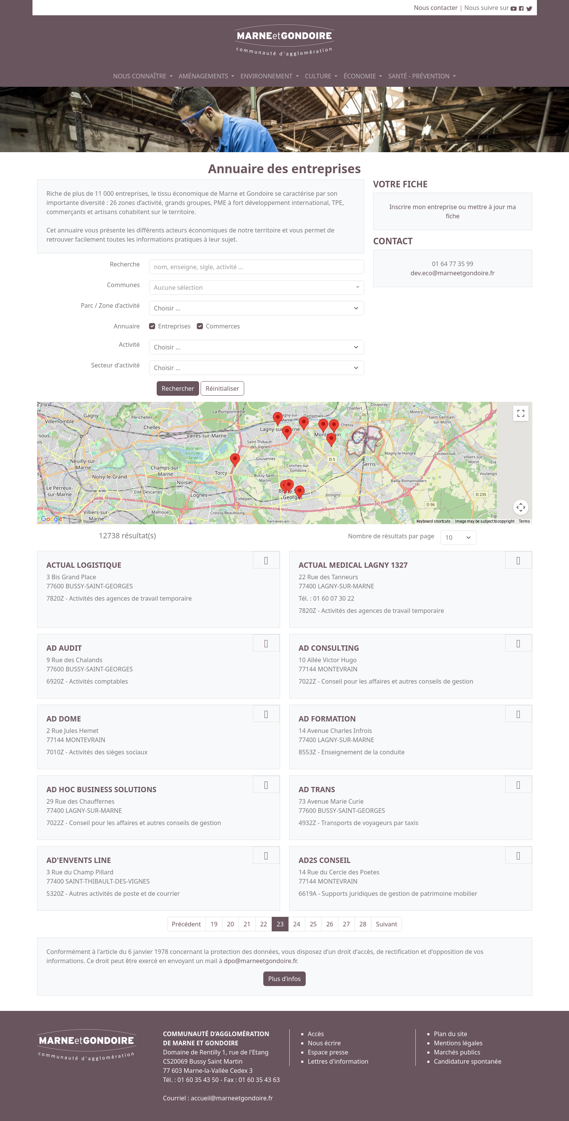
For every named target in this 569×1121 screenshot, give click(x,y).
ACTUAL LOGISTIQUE (84, 565)
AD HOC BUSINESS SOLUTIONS (102, 789)
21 (246, 924)
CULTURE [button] (319, 76)
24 (296, 924)
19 (214, 924)
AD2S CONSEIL (325, 860)
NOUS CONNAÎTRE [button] (140, 76)
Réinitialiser (222, 388)
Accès (316, 1034)
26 (329, 924)
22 (263, 924)
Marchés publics (457, 1052)
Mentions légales (458, 1043)
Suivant (386, 924)
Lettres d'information (338, 1061)
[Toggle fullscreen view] (520, 413)
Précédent (186, 924)
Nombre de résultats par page (391, 536)
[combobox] (256, 287)
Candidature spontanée (468, 1061)
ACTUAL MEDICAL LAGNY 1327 (353, 565)
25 (313, 924)
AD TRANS (317, 789)
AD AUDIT (64, 648)
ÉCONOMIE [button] (361, 76)
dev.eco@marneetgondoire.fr (452, 273)
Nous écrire (324, 1043)
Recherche (124, 264)
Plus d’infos (284, 979)
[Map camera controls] (520, 507)
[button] (278, 419)
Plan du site (450, 1034)
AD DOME (64, 718)
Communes (123, 285)
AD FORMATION (327, 718)
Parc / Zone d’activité (110, 305)
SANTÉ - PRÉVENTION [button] (419, 76)
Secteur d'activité (115, 365)
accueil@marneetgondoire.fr (232, 1098)
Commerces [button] (218, 326)
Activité (129, 344)
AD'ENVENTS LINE (79, 860)
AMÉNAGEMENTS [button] (204, 76)
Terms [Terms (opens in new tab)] (524, 521)
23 (280, 924)
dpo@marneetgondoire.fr (260, 961)
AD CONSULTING (329, 648)
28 (363, 924)
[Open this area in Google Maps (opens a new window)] (51, 519)
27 (346, 924)
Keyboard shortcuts (434, 521)
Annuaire (127, 326)
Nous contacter (436, 7)
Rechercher (178, 388)
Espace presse (328, 1052)
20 (230, 924)
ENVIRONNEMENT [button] (267, 76)
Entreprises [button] (170, 326)
